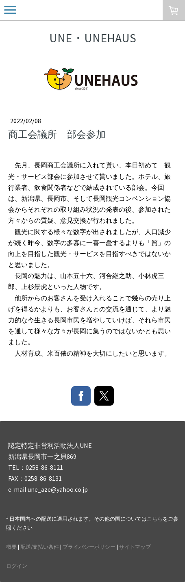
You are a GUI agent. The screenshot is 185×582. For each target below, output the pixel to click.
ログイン (16, 565)
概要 (11, 546)
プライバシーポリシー (89, 546)
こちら (155, 518)
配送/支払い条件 (39, 546)
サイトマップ (135, 546)
